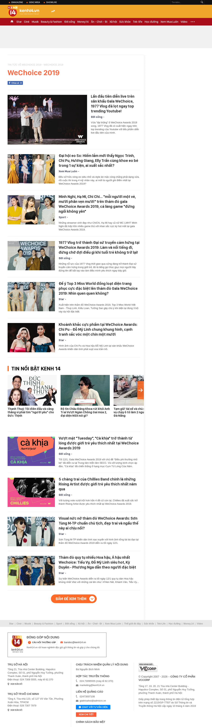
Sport (62, 217)
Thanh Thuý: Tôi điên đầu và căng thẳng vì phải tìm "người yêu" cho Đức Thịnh (31, 412)
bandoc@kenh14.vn (75, 642)
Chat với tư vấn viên (93, 707)
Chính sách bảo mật (90, 721)
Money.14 (83, 21)
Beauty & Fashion (51, 21)
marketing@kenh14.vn (92, 685)
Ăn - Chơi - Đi (99, 21)
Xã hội (113, 21)
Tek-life (137, 21)
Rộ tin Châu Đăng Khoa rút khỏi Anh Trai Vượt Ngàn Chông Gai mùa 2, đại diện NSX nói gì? (85, 412)
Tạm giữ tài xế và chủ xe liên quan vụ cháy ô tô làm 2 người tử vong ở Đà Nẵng (138, 412)
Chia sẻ (17, 83)
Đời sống (69, 21)
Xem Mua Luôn (169, 21)
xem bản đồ (16, 684)
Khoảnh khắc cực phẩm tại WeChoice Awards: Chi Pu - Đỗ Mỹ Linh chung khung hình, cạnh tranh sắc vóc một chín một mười (98, 329)
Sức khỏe (125, 21)
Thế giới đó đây (132, 623)
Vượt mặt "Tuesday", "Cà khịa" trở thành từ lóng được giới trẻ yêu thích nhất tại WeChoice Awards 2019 (99, 443)
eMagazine (17, 2)
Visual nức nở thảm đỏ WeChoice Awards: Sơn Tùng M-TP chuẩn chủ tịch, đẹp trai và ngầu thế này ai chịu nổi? (98, 523)
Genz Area (34, 2)
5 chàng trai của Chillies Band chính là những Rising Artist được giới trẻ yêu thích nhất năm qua (98, 484)
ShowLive (51, 2)
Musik (35, 21)
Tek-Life (161, 623)
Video (184, 21)
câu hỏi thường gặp (44, 642)
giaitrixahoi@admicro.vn (93, 700)
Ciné (26, 21)
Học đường (151, 21)
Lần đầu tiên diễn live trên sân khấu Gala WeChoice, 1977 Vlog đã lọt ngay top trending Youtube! (112, 103)
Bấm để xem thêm (71, 598)
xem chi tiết (86, 714)
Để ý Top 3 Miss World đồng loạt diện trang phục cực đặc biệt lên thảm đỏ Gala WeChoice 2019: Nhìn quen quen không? (98, 288)
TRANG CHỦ (12, 21)
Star (19, 21)
